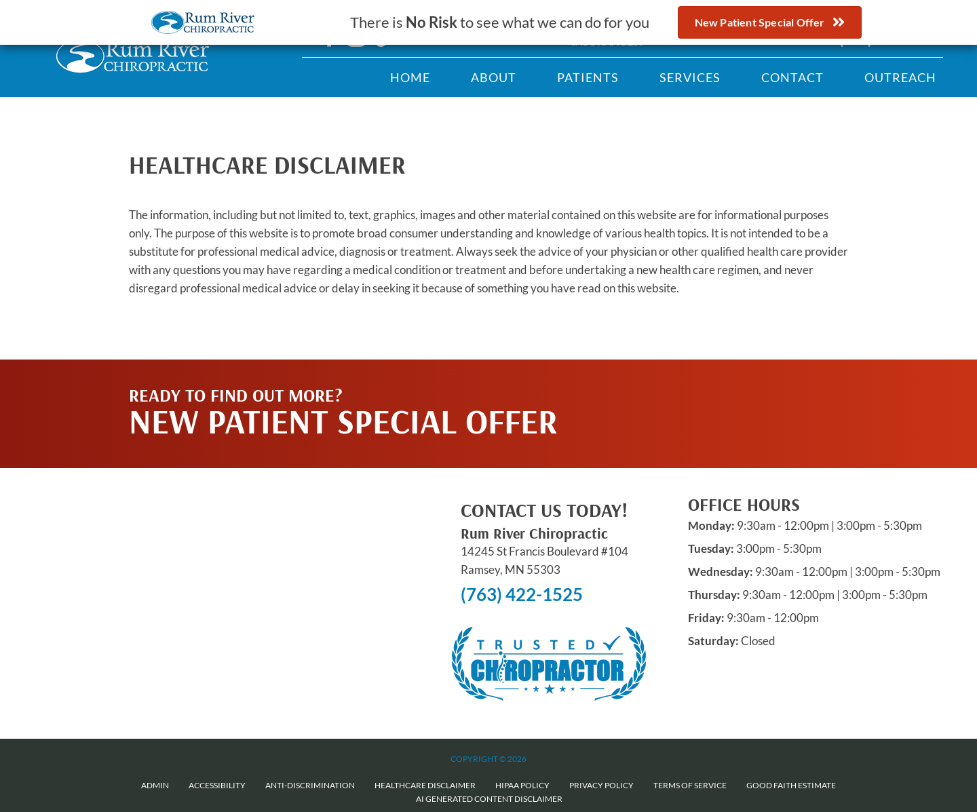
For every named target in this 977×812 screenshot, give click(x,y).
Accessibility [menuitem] (217, 785)
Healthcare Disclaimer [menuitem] (425, 785)
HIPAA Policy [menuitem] (522, 785)
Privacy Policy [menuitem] (601, 785)
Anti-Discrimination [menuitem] (310, 785)
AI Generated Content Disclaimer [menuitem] (489, 799)
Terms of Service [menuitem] (690, 785)
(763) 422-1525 (522, 594)
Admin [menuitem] (155, 785)
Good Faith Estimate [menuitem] (791, 785)
